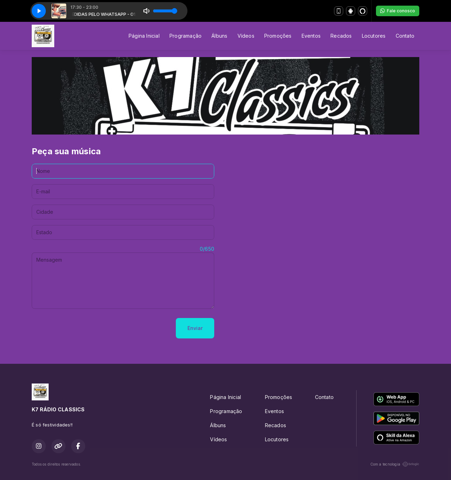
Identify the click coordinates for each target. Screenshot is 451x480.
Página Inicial (144, 36)
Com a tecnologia (394, 464)
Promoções (278, 36)
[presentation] (85, 328)
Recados (341, 36)
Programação (185, 36)
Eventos (311, 36)
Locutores (374, 36)
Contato (405, 36)
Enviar (195, 328)
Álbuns (219, 36)
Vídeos (245, 36)
